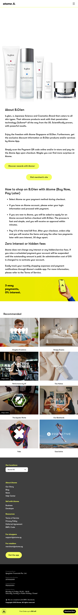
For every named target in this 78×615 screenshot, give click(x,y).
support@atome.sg (13, 537)
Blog (7, 490)
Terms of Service (12, 518)
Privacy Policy (11, 521)
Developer (10, 508)
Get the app (13, 555)
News (8, 493)
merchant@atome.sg (14, 547)
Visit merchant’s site (39, 177)
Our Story (10, 487)
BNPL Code (10, 527)
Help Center (10, 496)
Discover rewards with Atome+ (21, 166)
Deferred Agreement (14, 524)
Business (9, 505)
